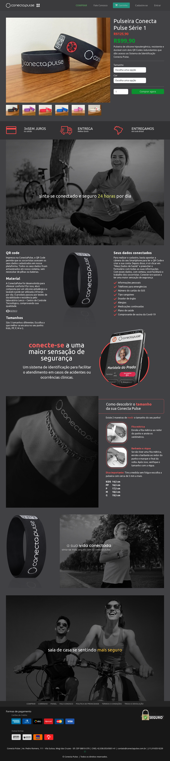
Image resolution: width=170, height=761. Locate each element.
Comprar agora (148, 91)
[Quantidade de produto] (121, 91)
